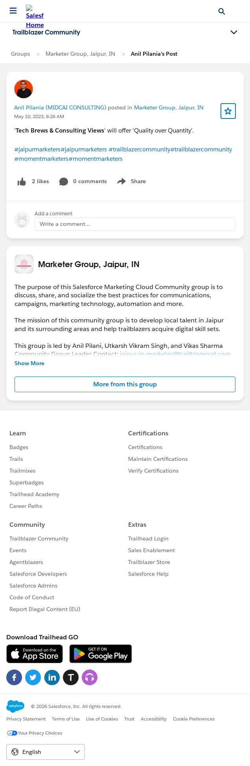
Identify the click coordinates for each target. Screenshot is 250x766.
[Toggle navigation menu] (234, 32)
